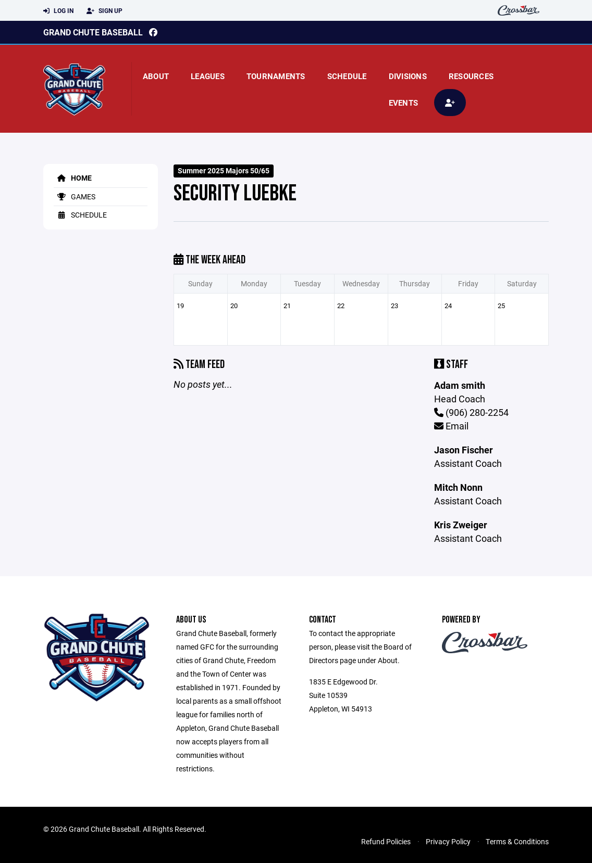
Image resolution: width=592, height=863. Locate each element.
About (156, 76)
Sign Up (104, 11)
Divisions (408, 76)
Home (73, 178)
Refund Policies (386, 841)
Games (74, 196)
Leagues (208, 76)
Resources (471, 76)
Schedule (347, 76)
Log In (58, 11)
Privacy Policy (448, 841)
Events (403, 102)
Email (451, 426)
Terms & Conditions (517, 841)
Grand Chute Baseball (93, 32)
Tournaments (275, 76)
